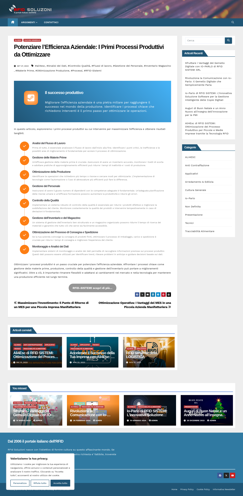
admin (37, 420)
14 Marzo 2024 (23, 420)
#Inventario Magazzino (157, 65)
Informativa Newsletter (224, 489)
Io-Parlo (190, 198)
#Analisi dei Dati (56, 65)
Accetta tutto (60, 483)
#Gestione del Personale (127, 65)
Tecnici (17, 349)
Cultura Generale (32, 40)
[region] (40, 471)
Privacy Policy (187, 489)
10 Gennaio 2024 (138, 420)
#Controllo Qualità (79, 65)
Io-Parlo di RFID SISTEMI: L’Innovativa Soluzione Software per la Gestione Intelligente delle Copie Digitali (208, 96)
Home (174, 489)
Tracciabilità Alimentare (34, 349)
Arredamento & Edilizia (199, 181)
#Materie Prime (24, 70)
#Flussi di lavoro (102, 65)
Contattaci (51, 22)
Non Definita (193, 206)
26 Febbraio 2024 (82, 420)
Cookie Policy (203, 489)
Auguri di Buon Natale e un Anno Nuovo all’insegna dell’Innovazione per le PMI (206, 112)
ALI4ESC (18, 40)
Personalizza (20, 483)
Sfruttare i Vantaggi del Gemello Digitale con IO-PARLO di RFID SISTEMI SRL (205, 66)
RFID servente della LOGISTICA (141, 355)
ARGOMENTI (28, 22)
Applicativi (50, 345)
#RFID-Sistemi (93, 70)
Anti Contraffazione (33, 345)
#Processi (76, 70)
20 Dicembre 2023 (196, 420)
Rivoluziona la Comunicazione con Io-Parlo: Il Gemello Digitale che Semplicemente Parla (208, 81)
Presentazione (194, 214)
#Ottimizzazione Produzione (52, 70)
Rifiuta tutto (39, 483)
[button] (233, 22)
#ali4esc (40, 65)
